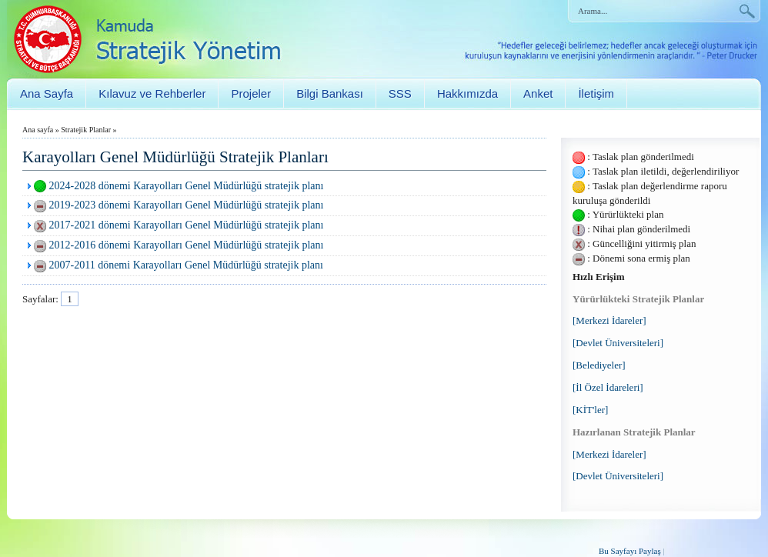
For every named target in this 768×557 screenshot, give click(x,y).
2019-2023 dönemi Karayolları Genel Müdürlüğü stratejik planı (186, 205)
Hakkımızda (467, 93)
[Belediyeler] (599, 365)
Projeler (251, 93)
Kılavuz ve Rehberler (152, 93)
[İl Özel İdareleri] (608, 387)
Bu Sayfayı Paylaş (630, 550)
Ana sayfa (37, 129)
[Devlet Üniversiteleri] (618, 343)
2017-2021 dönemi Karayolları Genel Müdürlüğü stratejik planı (186, 225)
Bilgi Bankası (329, 93)
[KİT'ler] (590, 409)
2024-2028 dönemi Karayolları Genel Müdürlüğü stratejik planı (186, 186)
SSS (400, 93)
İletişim (596, 93)
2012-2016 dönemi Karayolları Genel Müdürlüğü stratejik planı (186, 245)
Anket (538, 93)
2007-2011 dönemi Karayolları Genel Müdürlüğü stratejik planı (186, 265)
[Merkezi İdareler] (609, 320)
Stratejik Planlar (86, 129)
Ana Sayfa (46, 93)
